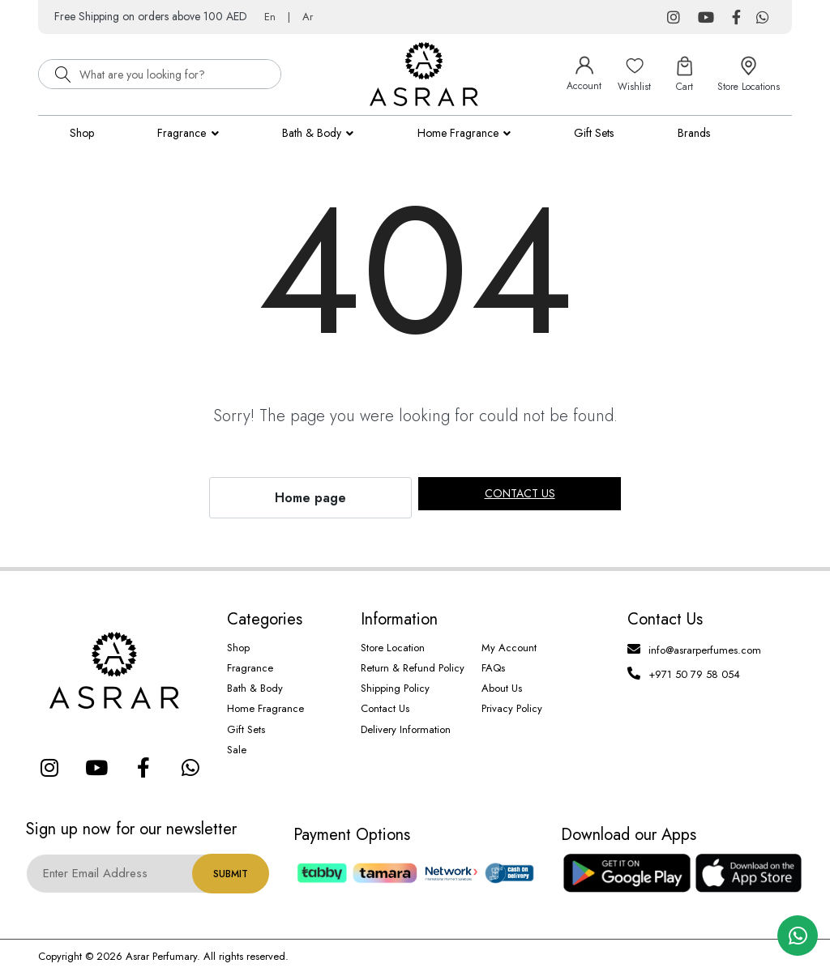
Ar (307, 16)
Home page (310, 497)
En (270, 16)
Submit (230, 874)
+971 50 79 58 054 (694, 674)
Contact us (520, 493)
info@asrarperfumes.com (704, 650)
